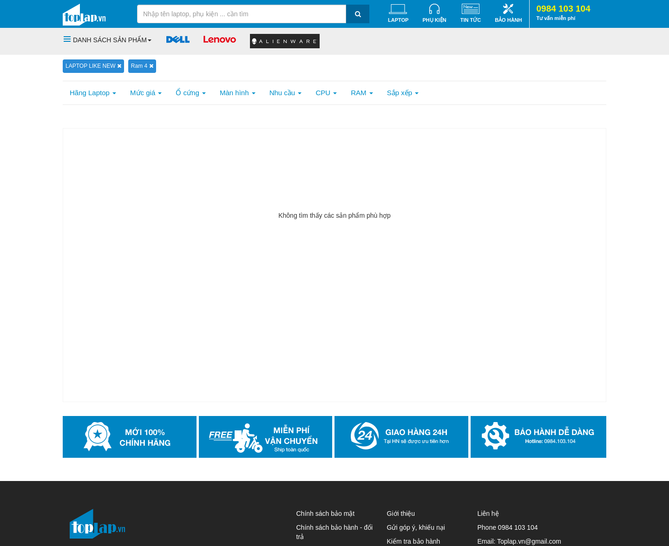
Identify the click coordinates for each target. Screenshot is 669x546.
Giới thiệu (401, 513)
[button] (107, 40)
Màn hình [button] (238, 93)
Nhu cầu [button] (285, 93)
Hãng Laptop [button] (93, 93)
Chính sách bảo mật (325, 513)
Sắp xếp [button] (403, 93)
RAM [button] (362, 93)
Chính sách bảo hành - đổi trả (334, 532)
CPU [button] (326, 93)
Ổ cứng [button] (191, 93)
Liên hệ (488, 513)
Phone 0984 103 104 (508, 527)
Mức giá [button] (146, 93)
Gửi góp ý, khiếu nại (416, 527)
